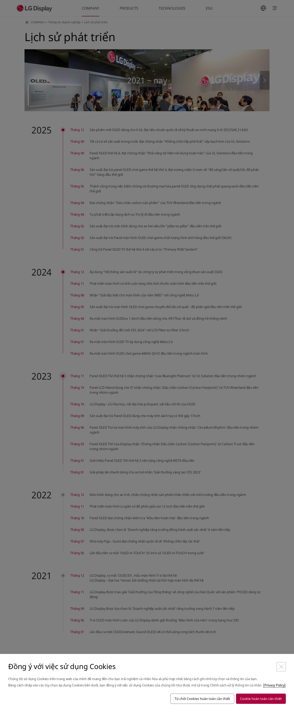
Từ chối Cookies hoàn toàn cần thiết (202, 698)
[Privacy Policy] (274, 685)
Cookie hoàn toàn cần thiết (261, 698)
